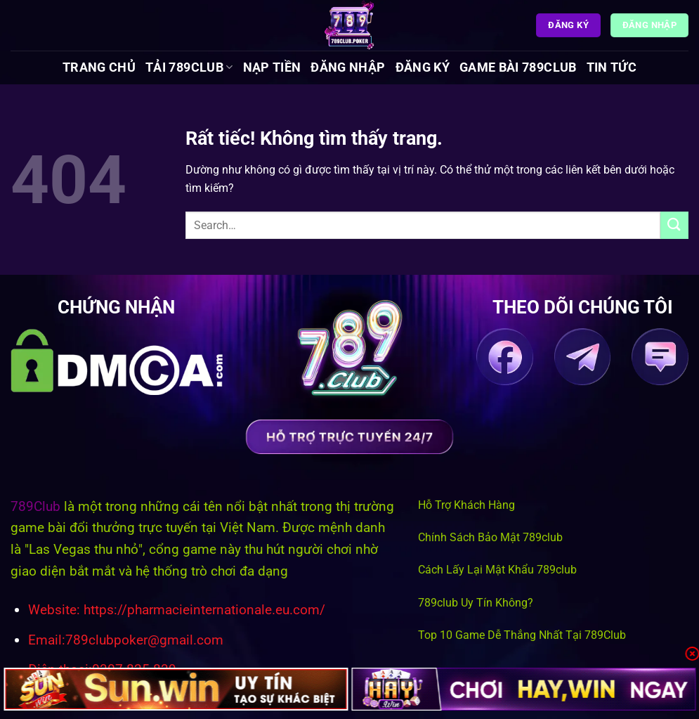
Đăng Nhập (348, 67)
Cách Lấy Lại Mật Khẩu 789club (497, 569)
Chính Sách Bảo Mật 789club (490, 537)
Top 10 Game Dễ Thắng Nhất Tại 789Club (522, 635)
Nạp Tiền (272, 67)
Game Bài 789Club (518, 67)
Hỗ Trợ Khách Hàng (466, 505)
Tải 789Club (189, 67)
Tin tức (611, 67)
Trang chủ (99, 67)
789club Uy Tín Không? (475, 602)
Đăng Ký (423, 67)
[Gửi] (674, 225)
